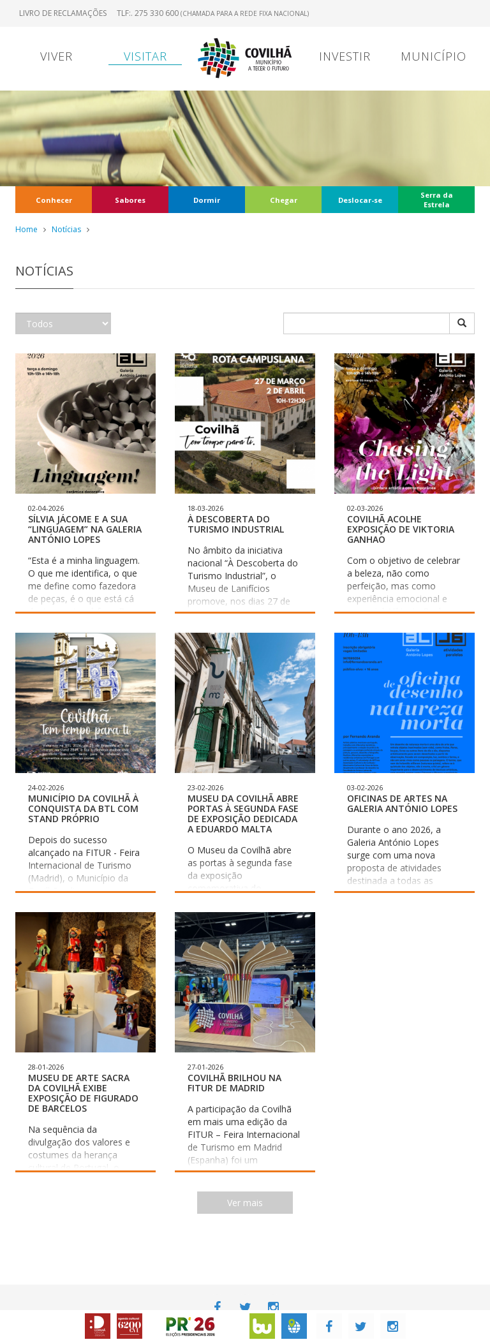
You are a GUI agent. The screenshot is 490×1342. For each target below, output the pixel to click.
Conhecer (54, 200)
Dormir (206, 200)
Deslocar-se (360, 200)
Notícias (66, 229)
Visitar (145, 56)
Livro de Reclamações (63, 13)
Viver (56, 56)
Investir (345, 56)
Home (26, 229)
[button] (85, 483)
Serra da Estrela (436, 199)
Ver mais (245, 1203)
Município (433, 56)
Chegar (283, 200)
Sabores (130, 200)
